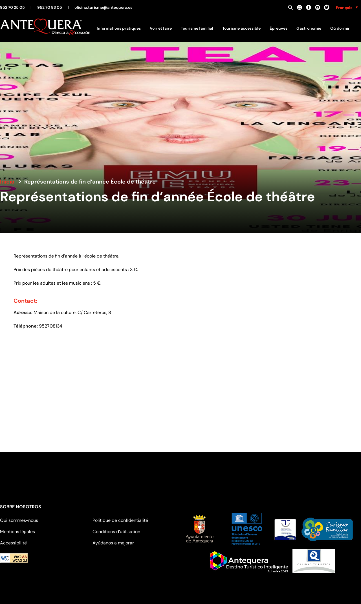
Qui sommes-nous (19, 520)
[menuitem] (347, 7)
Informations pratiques (119, 28)
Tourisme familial (197, 28)
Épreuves (278, 28)
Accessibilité (13, 543)
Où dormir (340, 28)
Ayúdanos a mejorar (113, 543)
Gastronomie (308, 28)
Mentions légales (17, 532)
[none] (347, 7)
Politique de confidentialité (120, 520)
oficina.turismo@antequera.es (103, 7)
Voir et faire (161, 28)
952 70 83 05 (49, 7)
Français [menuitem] (344, 7)
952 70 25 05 (12, 7)
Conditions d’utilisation (116, 532)
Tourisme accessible (241, 28)
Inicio (7, 181)
